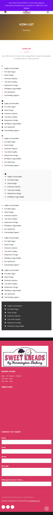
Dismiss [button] (26, 8)
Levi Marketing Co (33, 501)
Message (5, 466)
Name (5, 438)
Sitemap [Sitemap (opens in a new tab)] (36, 497)
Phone (5, 457)
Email (4, 447)
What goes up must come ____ (14, 480)
